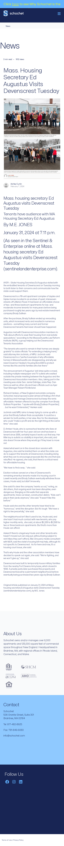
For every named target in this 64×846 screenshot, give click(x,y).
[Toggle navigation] (59, 13)
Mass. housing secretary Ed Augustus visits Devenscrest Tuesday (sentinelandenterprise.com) (30, 257)
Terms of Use (7, 840)
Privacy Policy (18, 840)
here (15, 4)
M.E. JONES (20, 225)
